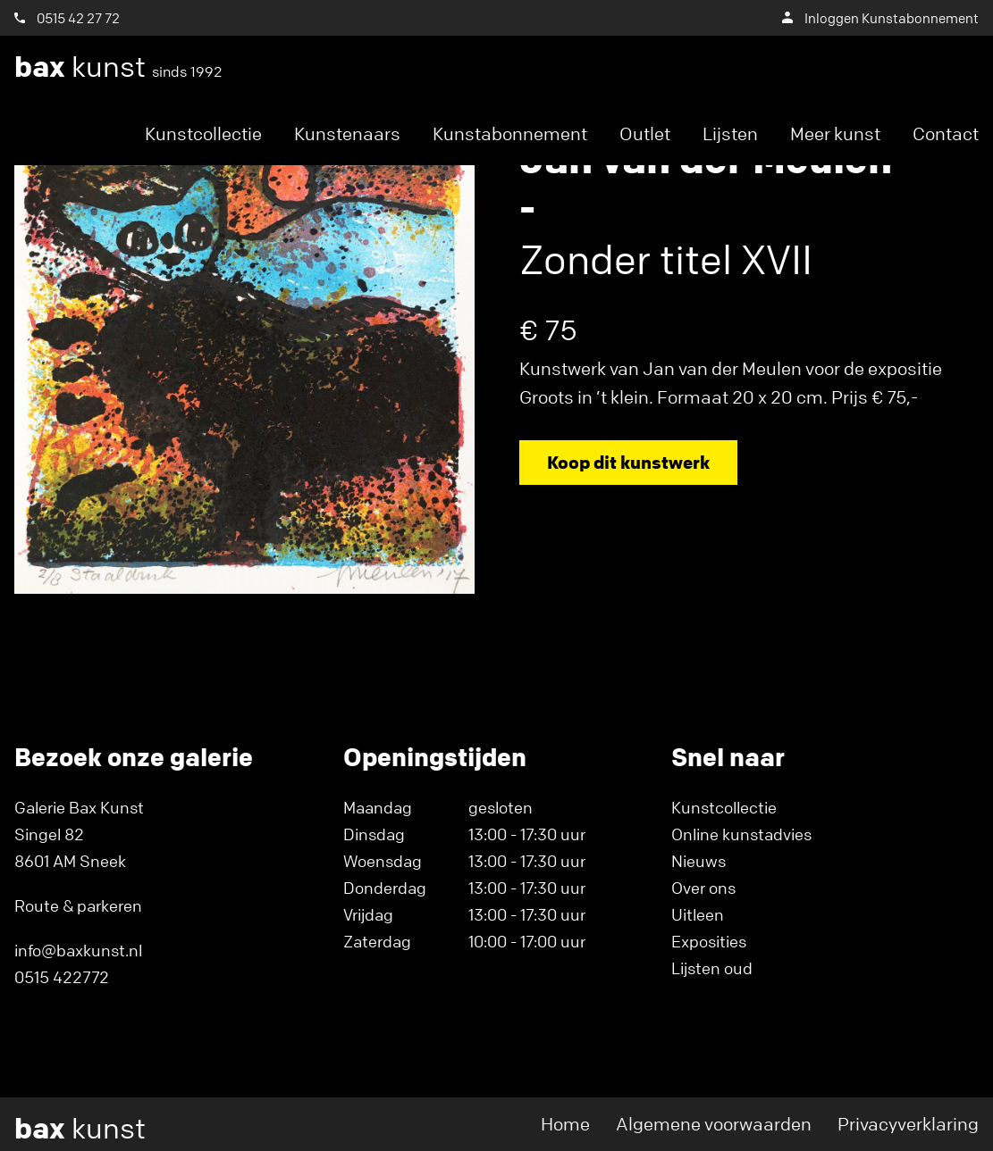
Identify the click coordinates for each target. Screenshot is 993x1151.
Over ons (703, 887)
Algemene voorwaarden (714, 1124)
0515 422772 (61, 977)
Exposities (708, 941)
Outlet (644, 133)
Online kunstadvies (741, 834)
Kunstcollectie (203, 133)
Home (565, 1124)
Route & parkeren (78, 905)
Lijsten (730, 133)
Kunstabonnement (510, 133)
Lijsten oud (712, 968)
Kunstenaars (347, 133)
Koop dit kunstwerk (628, 462)
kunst (118, 67)
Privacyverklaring (908, 1124)
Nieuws (698, 861)
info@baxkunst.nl (78, 950)
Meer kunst (835, 133)
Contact (946, 133)
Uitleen (697, 914)
